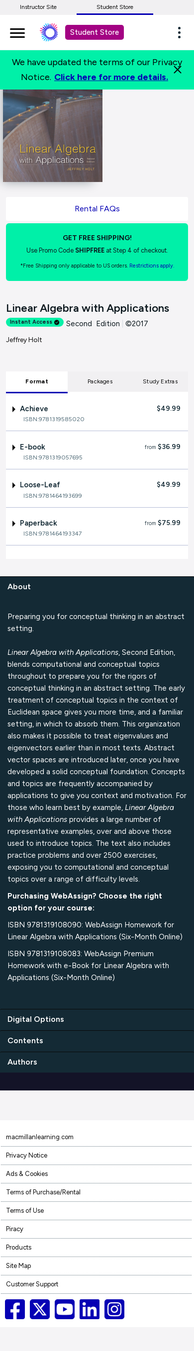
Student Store (115, 6)
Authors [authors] (22, 1062)
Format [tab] (36, 381)
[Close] (178, 70)
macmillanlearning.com (40, 1137)
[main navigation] (17, 31)
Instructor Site (38, 6)
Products (18, 1247)
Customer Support (32, 1284)
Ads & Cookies (27, 1173)
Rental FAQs (97, 208)
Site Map (18, 1265)
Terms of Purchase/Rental (43, 1192)
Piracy (14, 1229)
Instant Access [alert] (35, 322)
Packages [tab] (100, 381)
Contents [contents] (25, 1040)
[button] (182, 32)
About (19, 586)
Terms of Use (25, 1210)
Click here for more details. (111, 77)
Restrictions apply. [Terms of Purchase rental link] (151, 266)
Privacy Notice (26, 1155)
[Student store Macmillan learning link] (56, 32)
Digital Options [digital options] (35, 1019)
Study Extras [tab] (160, 381)
